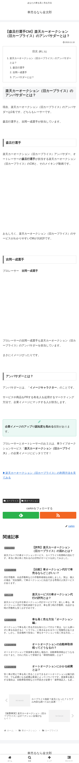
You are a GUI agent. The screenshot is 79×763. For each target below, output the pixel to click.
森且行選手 (19, 67)
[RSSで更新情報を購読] (58, 515)
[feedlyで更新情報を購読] (21, 515)
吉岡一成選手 (20, 72)
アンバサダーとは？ (23, 77)
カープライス (11, 501)
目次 (35, 51)
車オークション (29, 501)
